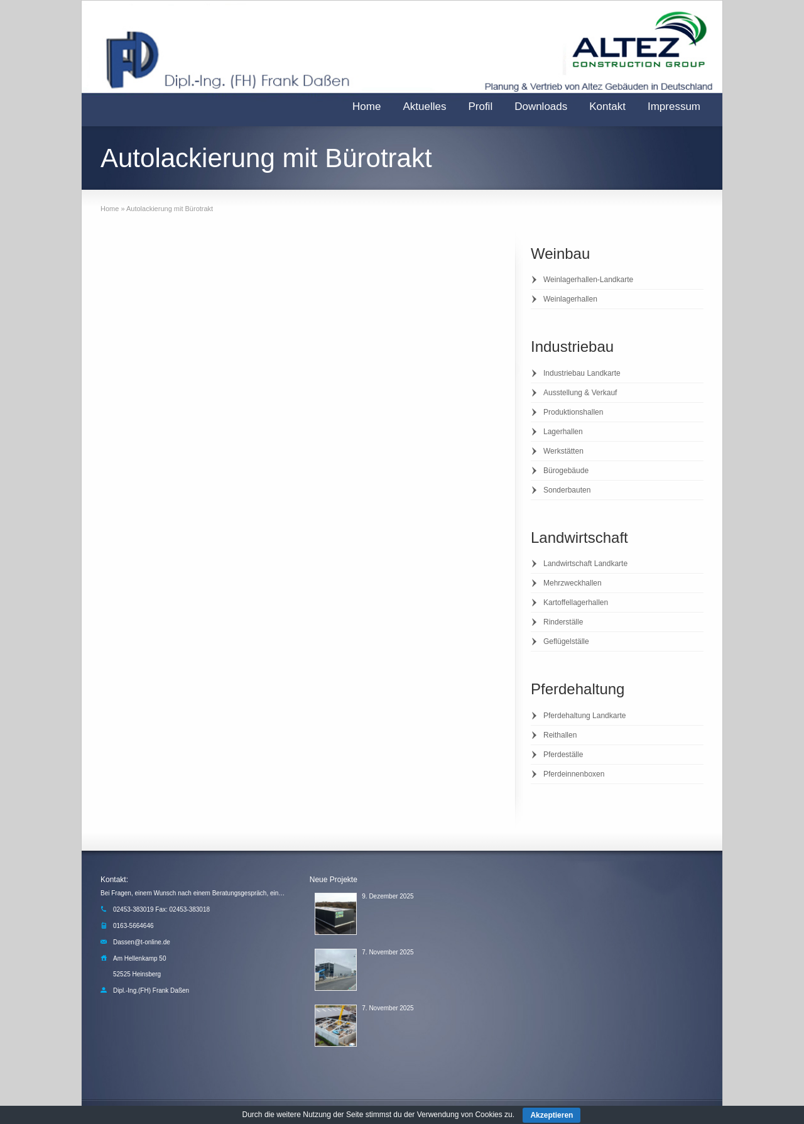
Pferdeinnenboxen (573, 774)
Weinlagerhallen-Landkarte (588, 279)
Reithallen (560, 735)
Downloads (540, 106)
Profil (480, 106)
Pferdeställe (563, 754)
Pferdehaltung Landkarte (584, 715)
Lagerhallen (563, 431)
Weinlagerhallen (570, 299)
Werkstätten (563, 451)
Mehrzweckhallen (572, 583)
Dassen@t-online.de (141, 942)
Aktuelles (424, 106)
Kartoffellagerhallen (575, 602)
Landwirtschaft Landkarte (585, 563)
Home (366, 106)
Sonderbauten (566, 490)
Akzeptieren (551, 1115)
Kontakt (607, 106)
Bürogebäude (566, 470)
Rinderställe (563, 622)
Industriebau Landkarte (582, 373)
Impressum (674, 106)
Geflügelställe (566, 641)
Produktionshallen (573, 412)
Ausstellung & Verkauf (580, 392)
